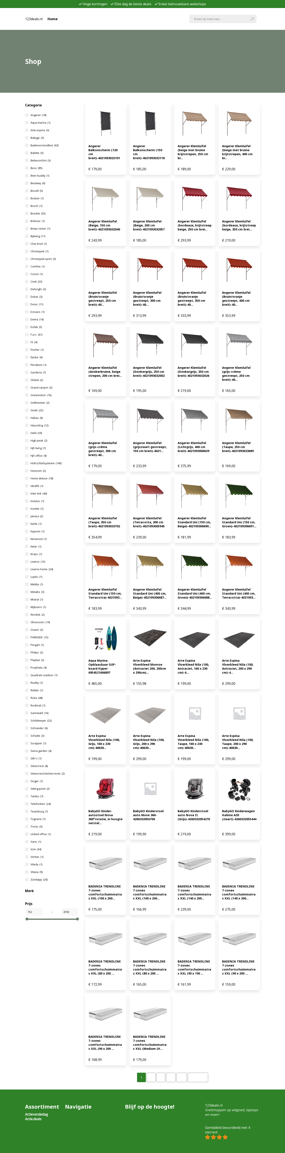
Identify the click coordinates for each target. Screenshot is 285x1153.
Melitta (37, 584)
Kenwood (39, 539)
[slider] (26, 919)
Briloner (38, 221)
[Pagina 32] (181, 1077)
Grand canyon (41, 387)
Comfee (38, 266)
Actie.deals (33, 1119)
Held (36, 433)
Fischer (37, 350)
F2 (34, 342)
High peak (39, 440)
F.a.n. (36, 334)
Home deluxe (42, 478)
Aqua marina (40, 122)
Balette (37, 153)
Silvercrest (39, 766)
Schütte (37, 736)
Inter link (39, 493)
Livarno (38, 561)
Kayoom (37, 531)
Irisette (37, 508)
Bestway (38, 183)
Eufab (36, 327)
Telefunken (41, 804)
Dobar (36, 297)
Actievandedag (36, 1114)
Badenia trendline (45, 145)
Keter (36, 546)
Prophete (39, 667)
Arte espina (40, 130)
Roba (37, 698)
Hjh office (39, 455)
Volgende (198, 1077)
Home (53, 19)
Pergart (37, 645)
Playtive (37, 660)
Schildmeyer (41, 720)
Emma (37, 319)
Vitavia (37, 872)
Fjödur (37, 357)
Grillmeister (40, 403)
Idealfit (37, 486)
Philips (37, 652)
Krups (36, 554)
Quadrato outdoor (44, 675)
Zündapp (39, 879)
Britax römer (40, 228)
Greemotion (41, 395)
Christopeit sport (43, 259)
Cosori (37, 274)
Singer (37, 781)
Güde (37, 410)
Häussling (39, 425)
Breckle (38, 213)
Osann (37, 630)
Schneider (39, 728)
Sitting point (40, 789)
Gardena (38, 372)
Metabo (37, 592)
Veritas (37, 857)
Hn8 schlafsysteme (46, 463)
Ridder (37, 690)
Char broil (39, 244)
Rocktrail (38, 705)
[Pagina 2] (151, 1077)
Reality (37, 683)
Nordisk (37, 614)
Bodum (37, 198)
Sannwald (39, 713)
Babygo (37, 138)
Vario (36, 842)
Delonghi (38, 289)
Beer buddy (40, 175)
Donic (37, 304)
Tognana (38, 819)
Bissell (37, 191)
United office (41, 834)
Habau (37, 418)
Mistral (37, 599)
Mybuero (38, 607)
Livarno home (42, 569)
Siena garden (41, 751)
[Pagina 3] (160, 1077)
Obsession (40, 622)
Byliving (38, 236)
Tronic (36, 826)
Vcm (36, 849)
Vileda (36, 864)
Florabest (38, 365)
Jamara (37, 516)
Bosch (36, 206)
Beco (36, 168)
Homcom (38, 471)
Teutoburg (39, 811)
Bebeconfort (41, 160)
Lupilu (36, 577)
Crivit (36, 281)
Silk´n (36, 758)
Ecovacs (37, 312)
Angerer (38, 115)
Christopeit (39, 251)
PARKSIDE (39, 637)
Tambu (37, 796)
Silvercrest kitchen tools (48, 773)
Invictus (37, 501)
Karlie (36, 524)
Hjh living (38, 448)
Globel (37, 380)
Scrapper (38, 743)
